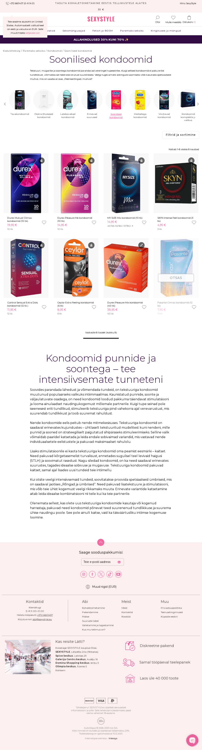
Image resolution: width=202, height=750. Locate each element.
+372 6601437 (45, 614)
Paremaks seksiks (132, 30)
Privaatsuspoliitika (171, 607)
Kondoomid (55, 50)
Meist (124, 607)
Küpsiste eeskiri (169, 616)
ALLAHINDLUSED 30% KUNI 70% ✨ (101, 39)
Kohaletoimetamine (93, 607)
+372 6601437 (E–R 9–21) (22, 3)
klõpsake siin (33, 32)
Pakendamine (90, 612)
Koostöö (126, 616)
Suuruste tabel (90, 620)
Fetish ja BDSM (102, 30)
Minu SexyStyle (188, 3)
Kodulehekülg (11, 50)
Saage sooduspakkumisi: (101, 552)
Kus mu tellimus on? (93, 629)
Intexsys (113, 738)
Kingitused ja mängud (166, 30)
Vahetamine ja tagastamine (98, 625)
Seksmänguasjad (74, 30)
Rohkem (60, 670)
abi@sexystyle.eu (42, 619)
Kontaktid (127, 612)
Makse (85, 616)
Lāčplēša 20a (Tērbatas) (84, 651)
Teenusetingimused (172, 612)
